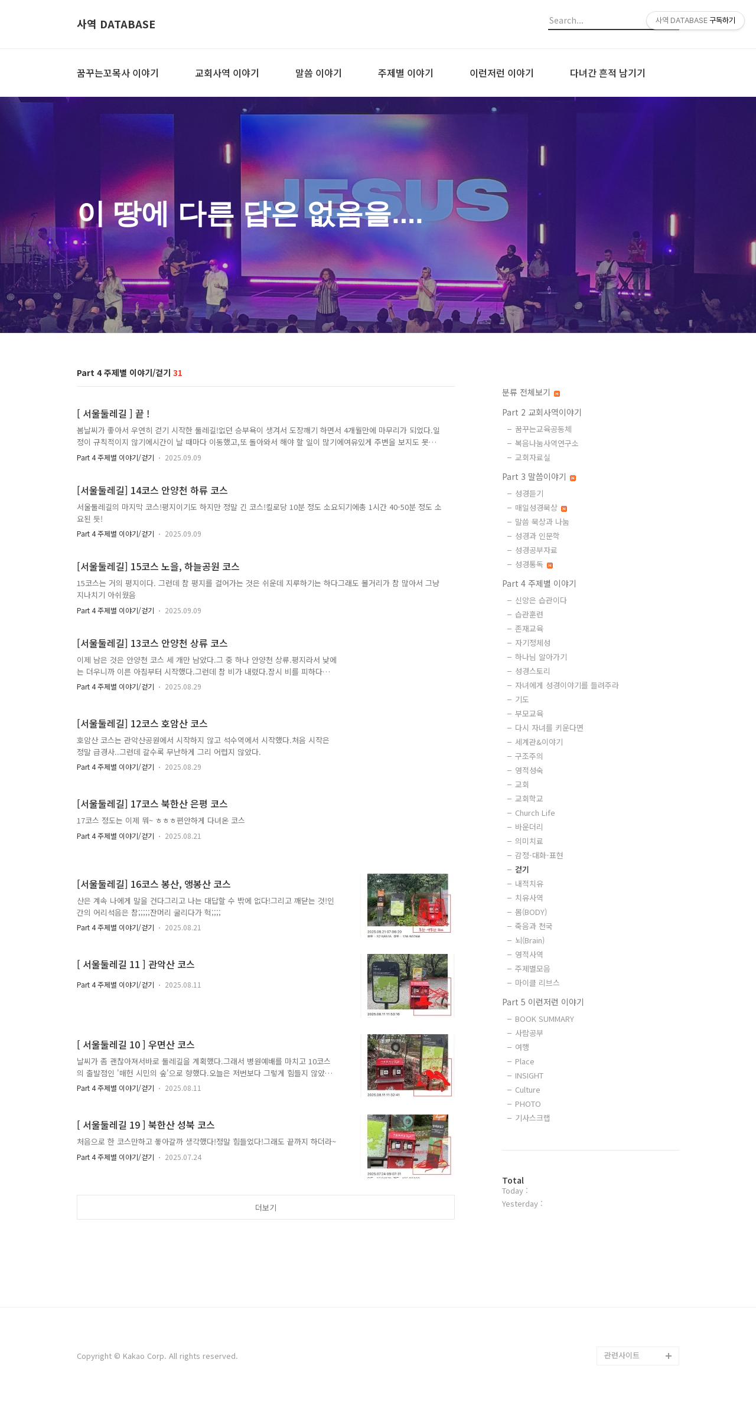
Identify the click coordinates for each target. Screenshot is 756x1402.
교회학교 (529, 798)
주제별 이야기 (406, 72)
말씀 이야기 (318, 72)
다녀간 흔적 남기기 (608, 72)
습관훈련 (529, 614)
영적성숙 (529, 770)
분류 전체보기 (531, 392)
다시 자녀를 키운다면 (549, 727)
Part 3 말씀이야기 (539, 476)
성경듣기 (529, 493)
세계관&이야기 (539, 741)
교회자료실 (532, 457)
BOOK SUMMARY (544, 1018)
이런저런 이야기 (502, 72)
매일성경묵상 (541, 507)
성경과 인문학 (537, 535)
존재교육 (529, 628)
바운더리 (529, 826)
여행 (522, 1047)
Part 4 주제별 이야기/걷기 (115, 457)
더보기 (265, 1207)
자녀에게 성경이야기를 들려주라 (567, 685)
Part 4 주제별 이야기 (539, 583)
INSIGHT (529, 1075)
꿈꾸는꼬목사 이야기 (118, 72)
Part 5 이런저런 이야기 (543, 1002)
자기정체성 (532, 642)
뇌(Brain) (530, 940)
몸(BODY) (531, 911)
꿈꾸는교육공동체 (543, 428)
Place (525, 1061)
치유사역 (529, 897)
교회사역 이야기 (227, 72)
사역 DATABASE (116, 24)
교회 (522, 784)
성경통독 (534, 564)
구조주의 (529, 756)
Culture (527, 1089)
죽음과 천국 (534, 926)
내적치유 (529, 883)
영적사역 (529, 954)
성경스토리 (532, 671)
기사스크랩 (532, 1117)
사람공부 (529, 1032)
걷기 (522, 869)
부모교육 (529, 713)
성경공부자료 (536, 549)
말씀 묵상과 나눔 (542, 521)
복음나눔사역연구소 (547, 443)
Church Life (535, 812)
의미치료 (529, 841)
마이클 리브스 (537, 982)
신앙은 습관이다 (541, 600)
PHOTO (528, 1103)
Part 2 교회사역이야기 (542, 412)
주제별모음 (532, 968)
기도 (522, 699)
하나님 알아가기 (541, 656)
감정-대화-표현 (539, 855)
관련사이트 (622, 1355)
